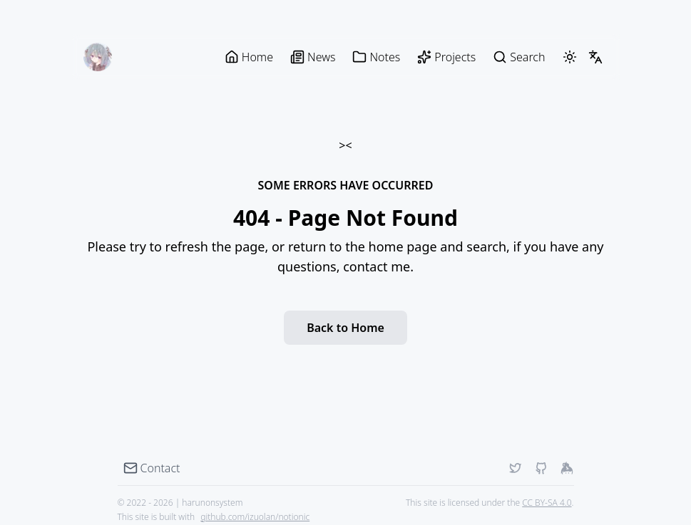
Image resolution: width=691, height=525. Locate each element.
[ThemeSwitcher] (570, 57)
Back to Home (345, 328)
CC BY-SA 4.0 (546, 503)
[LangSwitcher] (595, 57)
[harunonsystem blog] (97, 57)
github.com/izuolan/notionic (254, 517)
